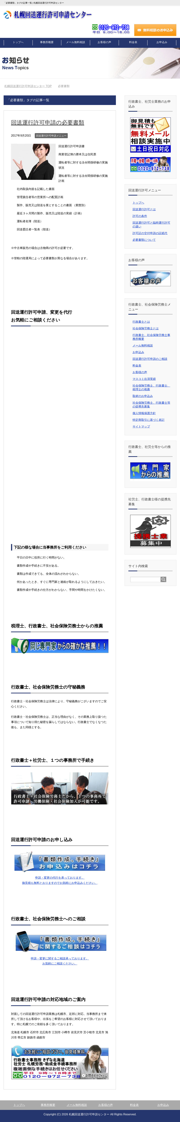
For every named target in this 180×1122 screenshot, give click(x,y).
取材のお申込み (143, 396)
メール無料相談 (75, 43)
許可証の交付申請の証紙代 (150, 233)
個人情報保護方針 (144, 413)
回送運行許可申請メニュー (51, 135)
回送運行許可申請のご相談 (150, 358)
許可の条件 (140, 216)
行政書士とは (141, 321)
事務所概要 (47, 43)
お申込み (162, 43)
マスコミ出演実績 (144, 378)
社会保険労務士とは (146, 328)
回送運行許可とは (144, 209)
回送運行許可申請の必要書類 (51, 122)
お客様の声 (104, 43)
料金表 (133, 43)
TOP (28, 86)
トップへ (18, 43)
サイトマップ (141, 426)
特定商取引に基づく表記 (148, 419)
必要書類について (144, 239)
